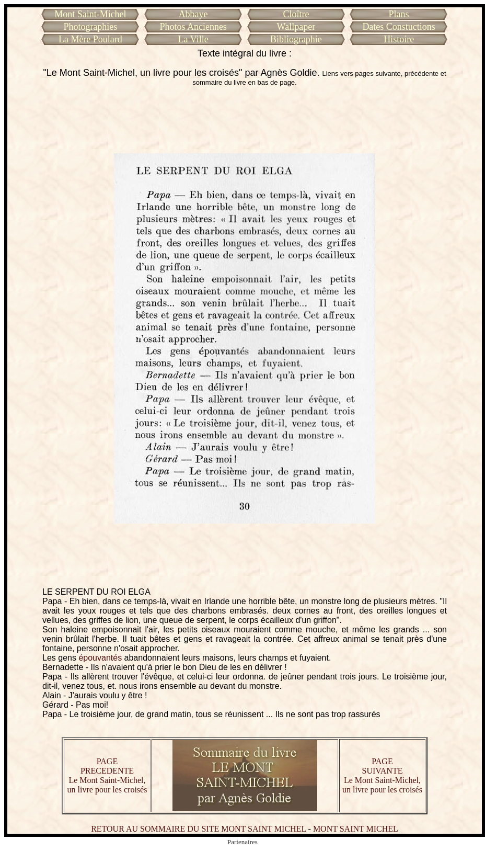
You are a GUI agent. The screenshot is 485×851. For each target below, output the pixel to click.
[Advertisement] (244, 119)
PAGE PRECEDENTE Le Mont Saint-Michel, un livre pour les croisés (107, 775)
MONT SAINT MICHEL (355, 828)
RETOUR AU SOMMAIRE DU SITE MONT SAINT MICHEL (198, 828)
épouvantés (100, 657)
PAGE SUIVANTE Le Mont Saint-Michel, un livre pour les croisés (382, 775)
